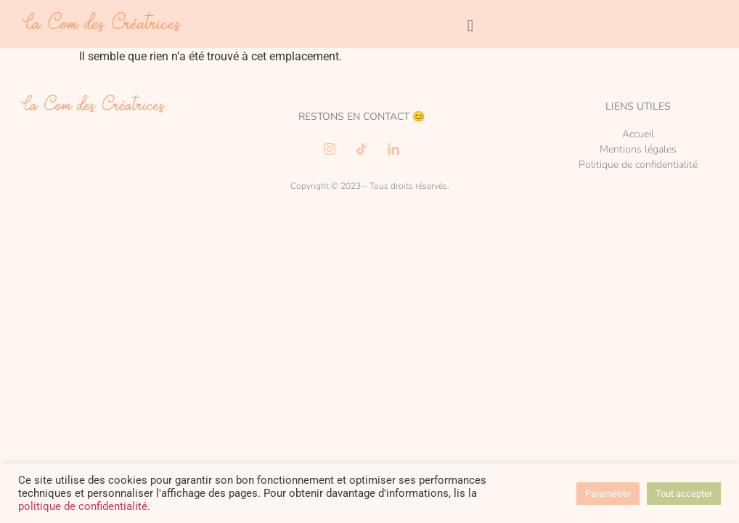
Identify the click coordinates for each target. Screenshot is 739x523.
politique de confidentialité (82, 506)
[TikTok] (361, 149)
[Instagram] (329, 149)
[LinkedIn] (393, 149)
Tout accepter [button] (684, 493)
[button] (470, 25)
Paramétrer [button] (608, 493)
